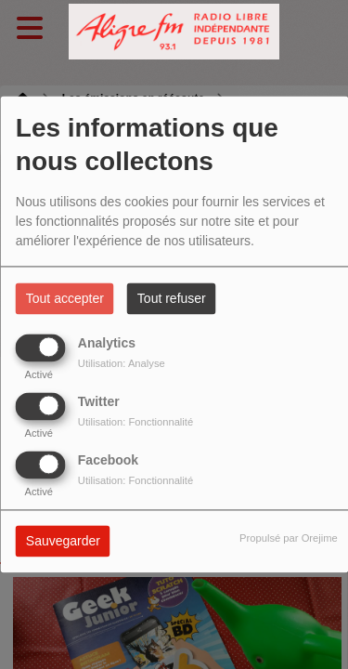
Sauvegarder (63, 541)
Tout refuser (171, 299)
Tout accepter (65, 299)
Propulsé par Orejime (288, 538)
